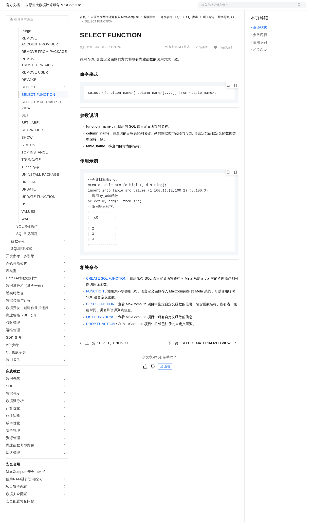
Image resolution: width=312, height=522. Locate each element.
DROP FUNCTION (100, 343)
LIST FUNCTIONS (100, 336)
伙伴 (133, 8)
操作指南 (150, 33)
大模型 (50, 8)
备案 (256, 8)
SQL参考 (192, 33)
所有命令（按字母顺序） (219, 33)
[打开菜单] (8, 8)
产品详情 (202, 63)
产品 (64, 8)
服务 (145, 8)
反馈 (165, 385)
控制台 (267, 8)
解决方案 (79, 8)
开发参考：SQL (171, 33)
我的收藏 (226, 63)
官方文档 (13, 21)
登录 (298, 8)
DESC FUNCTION (100, 323)
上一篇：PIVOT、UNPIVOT (104, 362)
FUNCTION (95, 310)
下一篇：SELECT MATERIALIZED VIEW (202, 362)
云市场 (120, 8)
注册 (280, 8)
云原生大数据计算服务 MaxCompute (53, 21)
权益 (94, 8)
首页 (83, 33)
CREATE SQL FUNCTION (106, 298)
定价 (106, 8)
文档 (246, 8)
